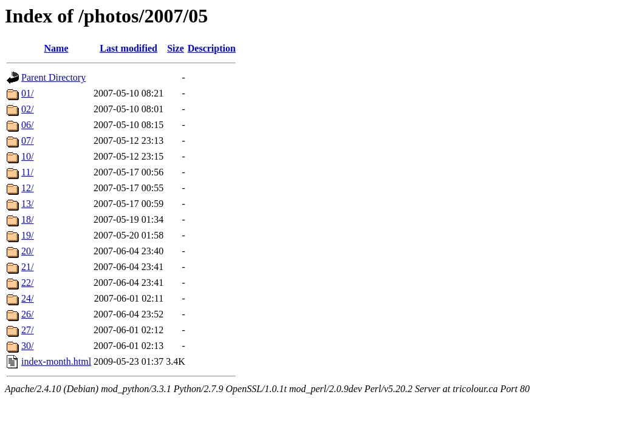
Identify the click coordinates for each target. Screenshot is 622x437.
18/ (27, 219)
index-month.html (56, 361)
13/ (27, 203)
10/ (27, 156)
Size (175, 48)
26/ (27, 314)
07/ (27, 140)
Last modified (128, 48)
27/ (27, 330)
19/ (27, 235)
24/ (27, 298)
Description (212, 48)
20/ (27, 251)
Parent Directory (53, 77)
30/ (27, 345)
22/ (27, 282)
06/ (27, 125)
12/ (27, 188)
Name (56, 48)
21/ (27, 267)
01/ (27, 93)
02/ (27, 109)
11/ (27, 172)
